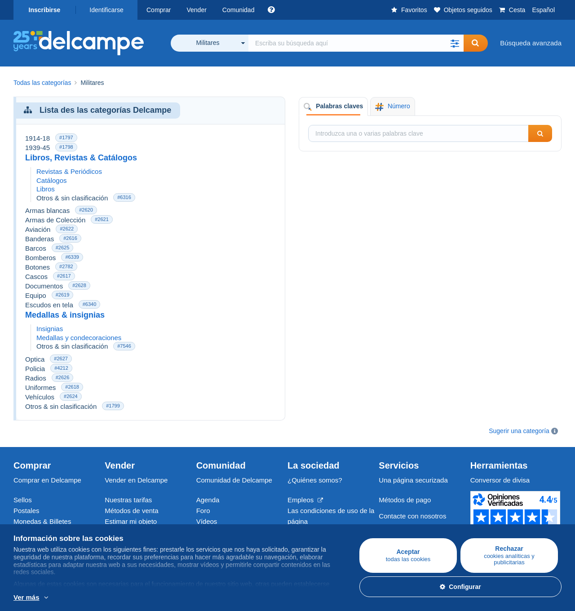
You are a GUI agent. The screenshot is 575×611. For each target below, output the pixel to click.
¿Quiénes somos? (315, 480)
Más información (107, 598)
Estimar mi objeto (131, 521)
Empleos (305, 500)
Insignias (49, 328)
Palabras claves (333, 106)
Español (543, 9)
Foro (203, 510)
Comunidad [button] (238, 9)
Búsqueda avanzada (531, 43)
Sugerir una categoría (519, 430)
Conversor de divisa (500, 480)
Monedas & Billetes (42, 521)
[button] (455, 43)
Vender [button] (196, 9)
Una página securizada (413, 480)
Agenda (208, 500)
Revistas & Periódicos (69, 171)
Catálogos (51, 180)
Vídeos (206, 521)
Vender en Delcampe (136, 480)
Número (392, 106)
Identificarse (106, 9)
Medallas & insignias (65, 314)
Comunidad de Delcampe (234, 480)
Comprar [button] (158, 9)
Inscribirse (45, 9)
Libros (45, 189)
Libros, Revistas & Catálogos (81, 157)
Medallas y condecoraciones (78, 337)
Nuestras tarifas (128, 500)
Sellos (22, 500)
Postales (26, 510)
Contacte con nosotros (412, 516)
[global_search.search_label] (356, 43)
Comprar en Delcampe (47, 480)
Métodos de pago (405, 500)
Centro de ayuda (404, 527)
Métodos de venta (131, 510)
